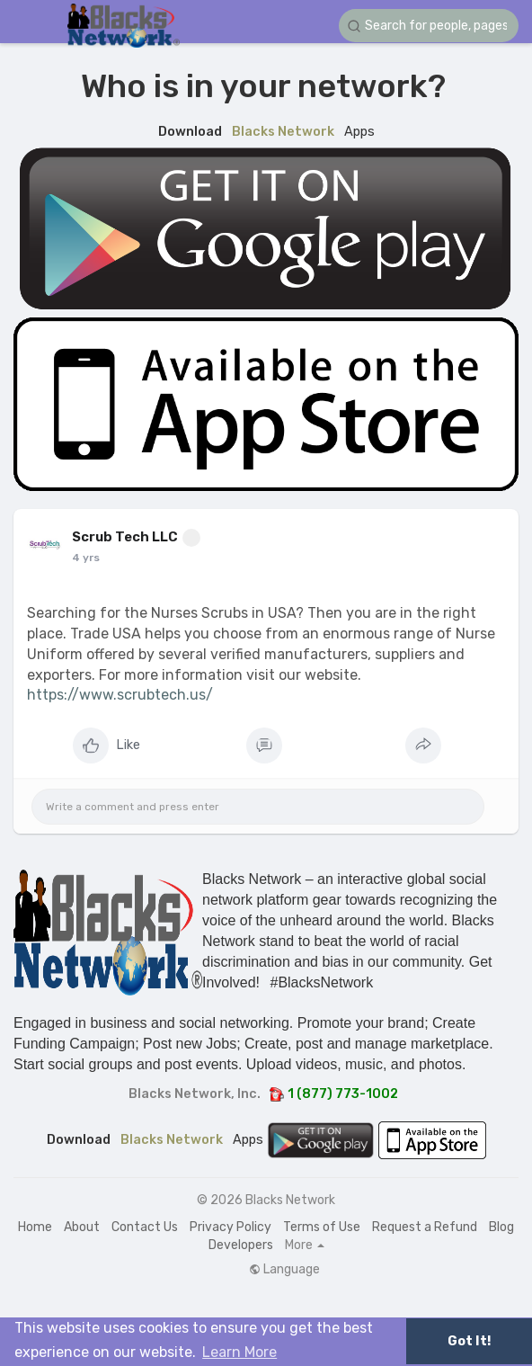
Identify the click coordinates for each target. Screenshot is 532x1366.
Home (35, 1227)
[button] (429, 26)
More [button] (304, 1245)
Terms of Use (321, 1227)
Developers (240, 1245)
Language (284, 1269)
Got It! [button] (469, 1341)
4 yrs (86, 557)
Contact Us (144, 1227)
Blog (501, 1227)
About (82, 1227)
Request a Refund (424, 1227)
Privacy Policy (230, 1227)
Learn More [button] (239, 1352)
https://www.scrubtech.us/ (120, 694)
